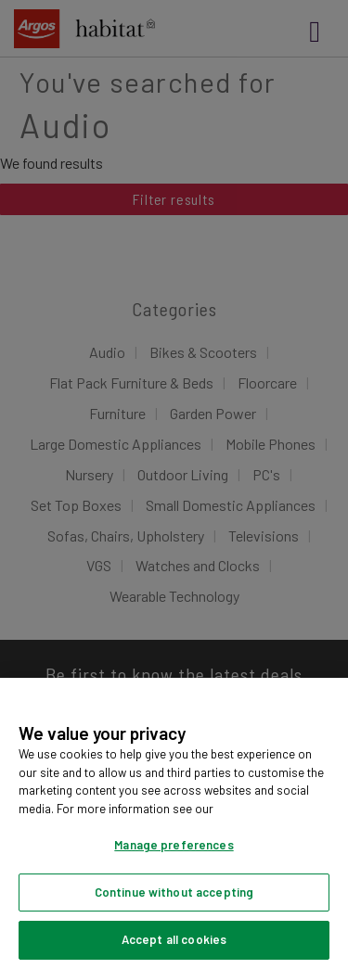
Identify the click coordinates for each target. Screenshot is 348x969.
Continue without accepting (174, 892)
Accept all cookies (174, 939)
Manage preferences (173, 844)
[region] (174, 823)
